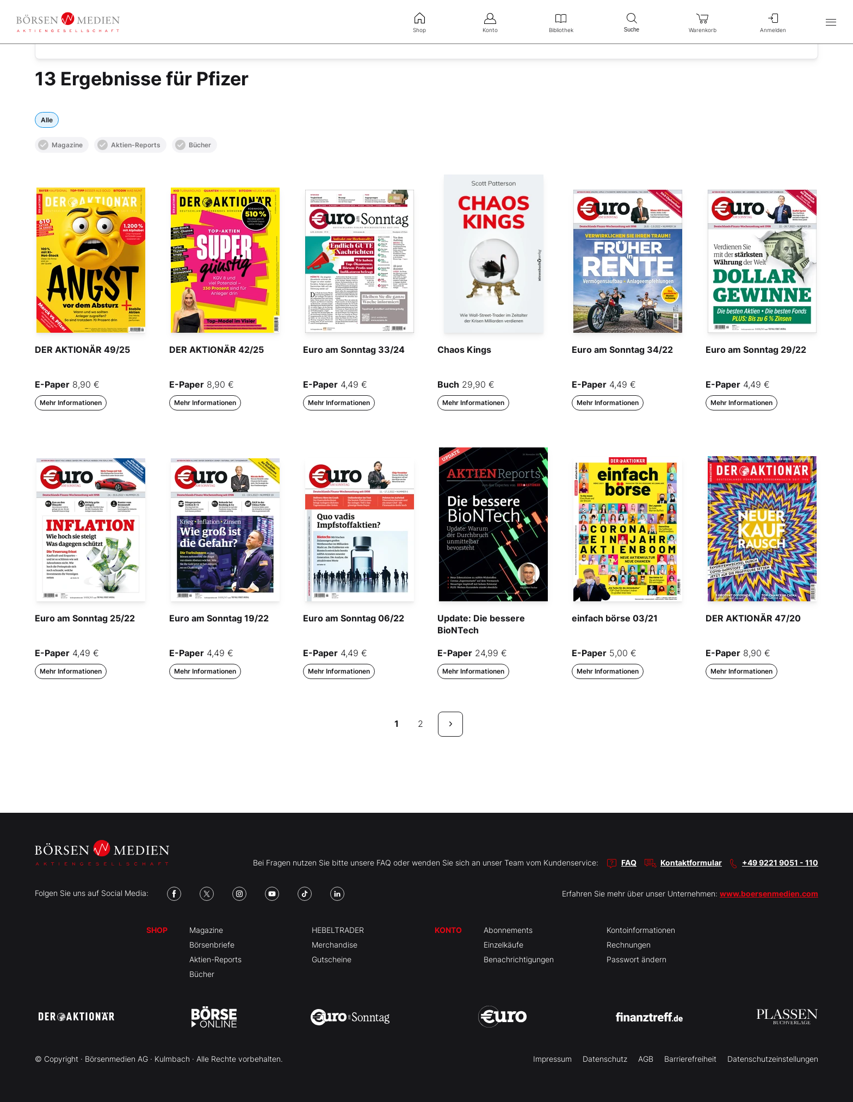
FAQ (628, 862)
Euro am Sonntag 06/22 (353, 618)
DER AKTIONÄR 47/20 (753, 618)
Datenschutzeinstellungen (772, 1058)
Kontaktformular (691, 862)
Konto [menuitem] (490, 21)
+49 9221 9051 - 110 (780, 862)
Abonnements (508, 930)
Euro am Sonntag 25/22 (85, 618)
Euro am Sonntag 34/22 (622, 349)
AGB (645, 1058)
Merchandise (334, 944)
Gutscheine (331, 959)
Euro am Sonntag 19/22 (219, 618)
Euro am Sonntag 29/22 (756, 349)
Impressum (552, 1058)
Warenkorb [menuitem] (702, 21)
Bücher (193, 145)
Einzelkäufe (503, 944)
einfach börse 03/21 (615, 618)
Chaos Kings (464, 349)
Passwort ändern (636, 959)
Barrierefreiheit (690, 1058)
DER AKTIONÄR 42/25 (216, 349)
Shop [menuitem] (419, 21)
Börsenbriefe (211, 944)
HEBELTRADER (338, 930)
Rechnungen (629, 944)
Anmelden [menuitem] (773, 21)
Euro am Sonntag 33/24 (354, 349)
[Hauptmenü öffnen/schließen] (831, 22)
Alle (47, 120)
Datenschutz (605, 1058)
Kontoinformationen (641, 930)
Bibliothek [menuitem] (561, 21)
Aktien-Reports (128, 145)
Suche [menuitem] (631, 21)
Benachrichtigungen (519, 959)
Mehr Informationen (71, 403)
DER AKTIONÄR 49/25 (82, 349)
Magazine (60, 145)
